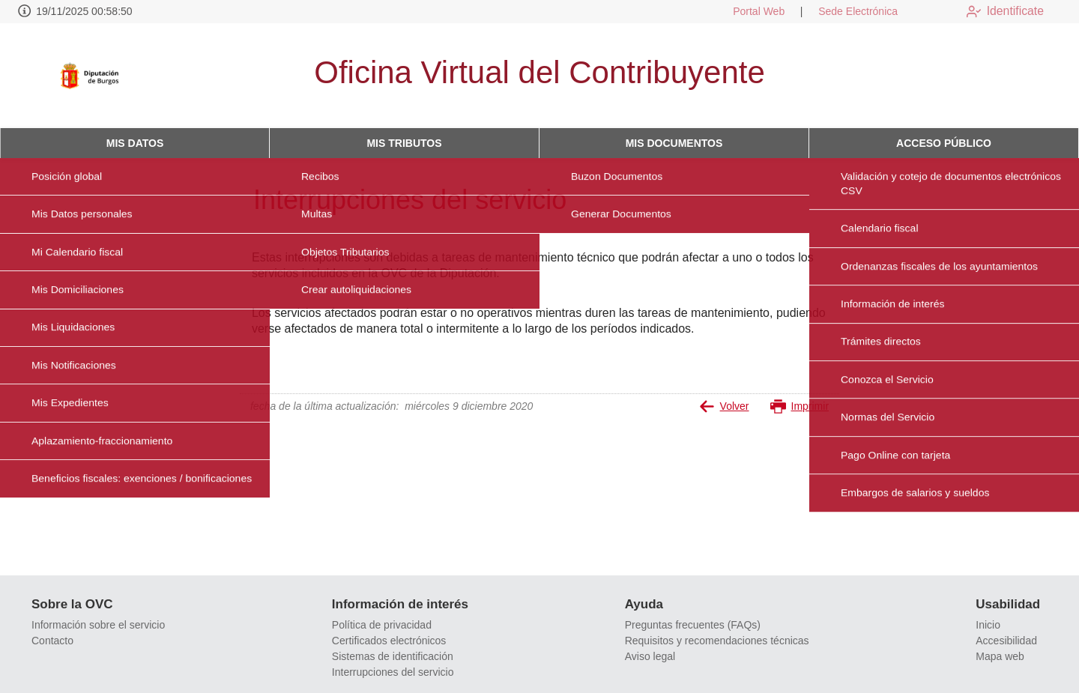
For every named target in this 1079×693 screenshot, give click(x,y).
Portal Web (747, 11)
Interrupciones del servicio (393, 672)
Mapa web (1000, 656)
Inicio (988, 625)
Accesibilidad (1006, 641)
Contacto (52, 641)
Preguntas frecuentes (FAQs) (693, 625)
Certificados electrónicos (389, 641)
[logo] (99, 75)
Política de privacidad (382, 625)
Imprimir (799, 406)
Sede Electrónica (846, 11)
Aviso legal (650, 656)
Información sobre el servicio (98, 625)
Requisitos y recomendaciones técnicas (717, 641)
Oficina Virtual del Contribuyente (539, 72)
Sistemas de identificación (392, 656)
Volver (724, 406)
